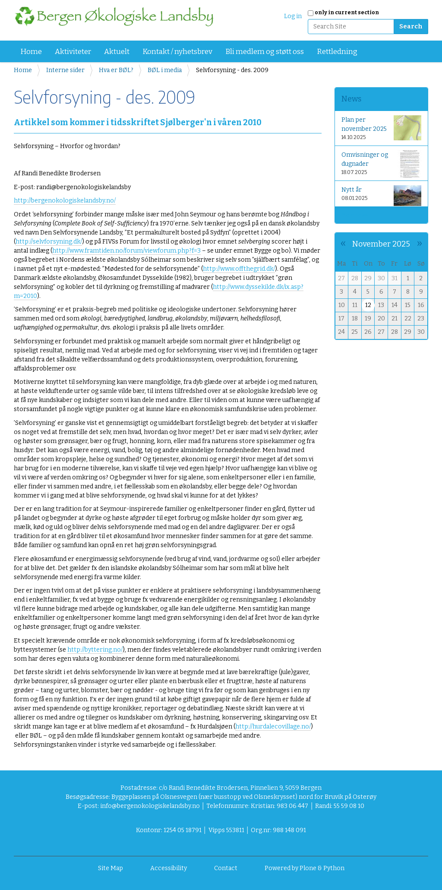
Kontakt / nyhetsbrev (177, 51)
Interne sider (65, 70)
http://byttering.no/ (95, 649)
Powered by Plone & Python (304, 868)
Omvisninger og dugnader (381, 164)
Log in (293, 16)
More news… (356, 215)
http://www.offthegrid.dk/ (239, 268)
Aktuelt (116, 51)
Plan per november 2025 (381, 127)
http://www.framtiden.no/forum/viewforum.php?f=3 (126, 250)
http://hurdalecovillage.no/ (273, 726)
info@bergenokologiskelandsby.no (150, 806)
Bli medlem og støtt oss (264, 51)
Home (31, 51)
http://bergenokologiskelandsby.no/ (65, 200)
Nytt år (381, 195)
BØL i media (165, 70)
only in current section (347, 13)
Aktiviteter (73, 51)
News (351, 99)
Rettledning (337, 51)
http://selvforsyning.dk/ (49, 241)
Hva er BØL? (116, 70)
